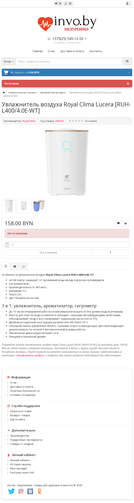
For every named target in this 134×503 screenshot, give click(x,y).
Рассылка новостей (22, 472)
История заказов (20, 464)
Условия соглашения (22, 395)
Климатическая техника (22, 92)
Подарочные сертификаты (26, 439)
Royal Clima (29, 121)
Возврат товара (20, 415)
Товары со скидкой (21, 444)
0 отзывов (91, 121)
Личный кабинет (20, 460)
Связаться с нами (20, 411)
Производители (19, 435)
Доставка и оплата (21, 386)
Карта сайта (17, 419)
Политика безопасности (25, 390)
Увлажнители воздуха (52, 92)
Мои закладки (18, 468)
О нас (13, 382)
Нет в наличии (48, 252)
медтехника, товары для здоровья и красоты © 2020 (50, 485)
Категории (66, 83)
